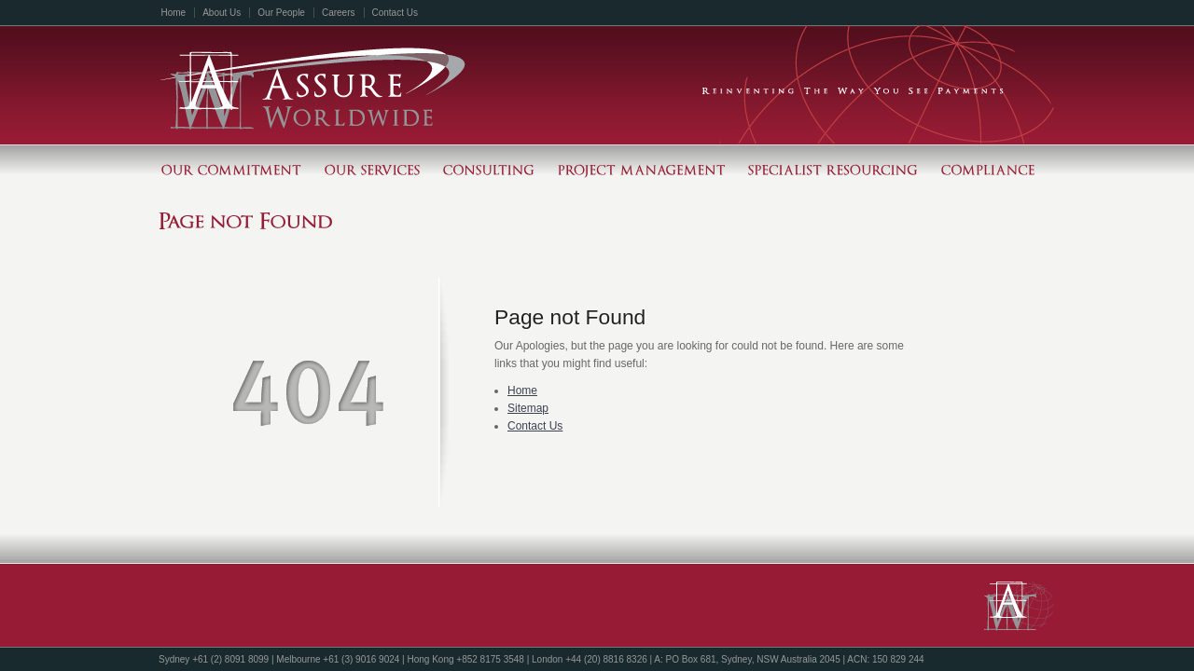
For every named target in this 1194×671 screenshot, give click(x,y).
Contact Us (395, 12)
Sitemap (527, 408)
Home (174, 12)
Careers (338, 12)
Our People (281, 12)
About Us (221, 12)
